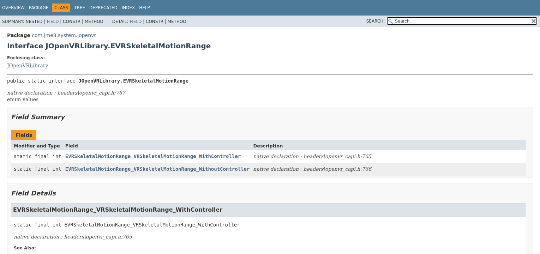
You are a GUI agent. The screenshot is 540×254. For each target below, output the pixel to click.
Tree (79, 7)
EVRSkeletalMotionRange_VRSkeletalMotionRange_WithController (153, 156)
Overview (13, 7)
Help (144, 7)
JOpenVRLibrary (27, 65)
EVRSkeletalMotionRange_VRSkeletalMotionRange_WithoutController (157, 169)
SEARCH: (375, 21)
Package (38, 7)
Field (53, 21)
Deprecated (103, 7)
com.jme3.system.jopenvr (64, 35)
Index (128, 7)
